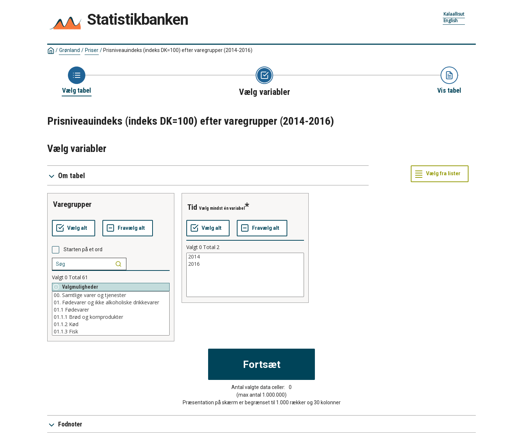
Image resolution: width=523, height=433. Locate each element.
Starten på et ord (83, 249)
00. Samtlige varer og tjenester (110, 295)
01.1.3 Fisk (110, 331)
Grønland (69, 50)
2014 (245, 256)
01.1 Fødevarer (110, 309)
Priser (91, 50)
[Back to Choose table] (77, 81)
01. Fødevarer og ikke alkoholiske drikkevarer (110, 302)
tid (192, 207)
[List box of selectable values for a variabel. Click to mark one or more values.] (111, 313)
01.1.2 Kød (110, 324)
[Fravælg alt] (127, 228)
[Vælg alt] (73, 228)
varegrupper (72, 204)
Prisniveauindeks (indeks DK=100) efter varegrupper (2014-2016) (177, 50)
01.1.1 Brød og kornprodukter (110, 317)
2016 (245, 264)
